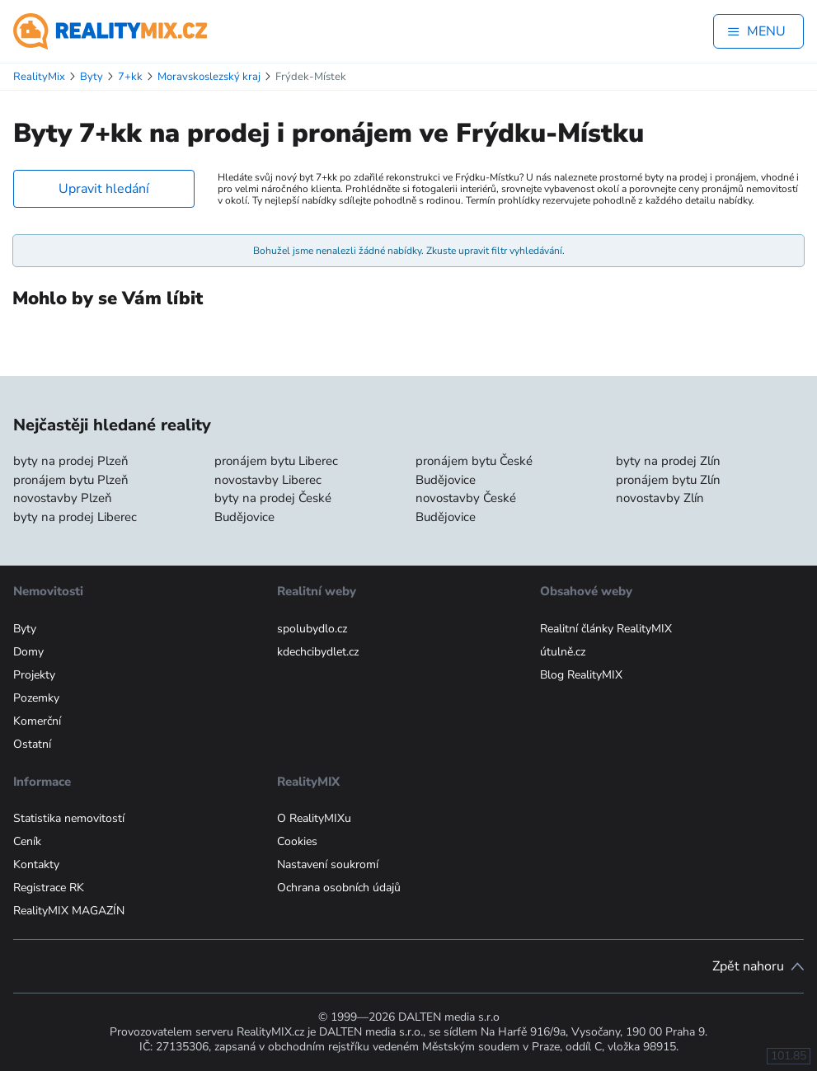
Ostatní (32, 744)
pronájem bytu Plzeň (71, 480)
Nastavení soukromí (327, 864)
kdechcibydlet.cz (318, 652)
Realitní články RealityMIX (606, 628)
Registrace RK (48, 887)
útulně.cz (562, 652)
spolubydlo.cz (312, 628)
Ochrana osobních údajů (339, 887)
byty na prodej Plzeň (71, 461)
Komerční (37, 721)
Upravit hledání (104, 189)
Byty (24, 628)
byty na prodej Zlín (668, 461)
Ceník (27, 841)
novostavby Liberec (268, 480)
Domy (28, 652)
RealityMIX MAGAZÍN (68, 910)
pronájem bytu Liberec (276, 461)
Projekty (34, 675)
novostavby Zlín (660, 498)
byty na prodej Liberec (75, 517)
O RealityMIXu (314, 818)
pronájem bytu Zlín (668, 480)
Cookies (297, 841)
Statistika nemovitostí (68, 818)
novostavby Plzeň (62, 498)
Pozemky (36, 698)
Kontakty (36, 864)
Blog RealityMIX (581, 675)
